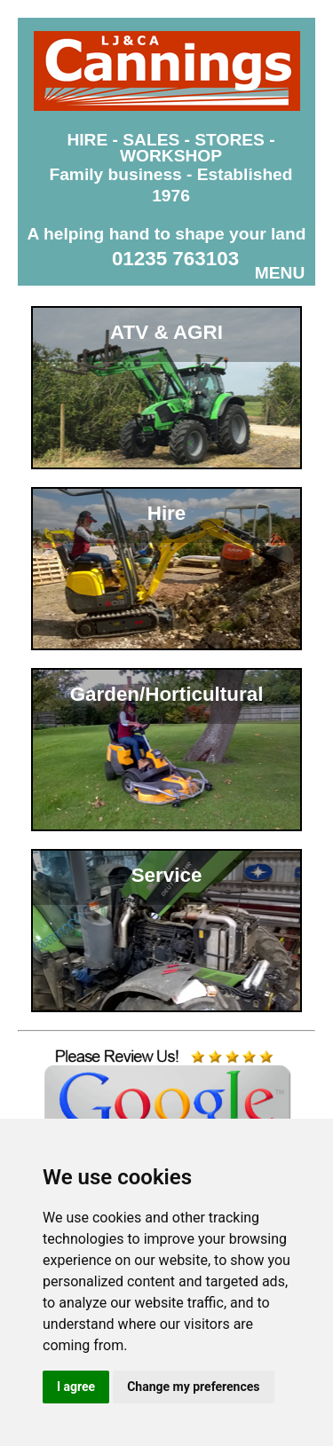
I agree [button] (76, 1386)
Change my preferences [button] (193, 1386)
